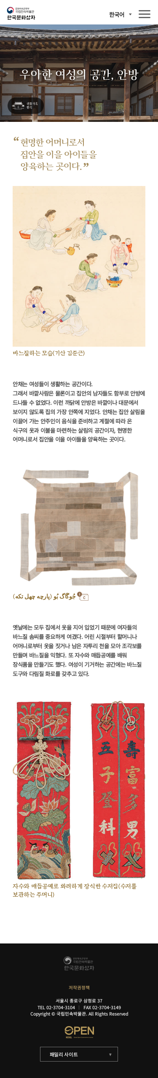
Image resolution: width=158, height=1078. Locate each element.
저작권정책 (79, 987)
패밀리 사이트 (64, 1054)
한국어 (116, 14)
